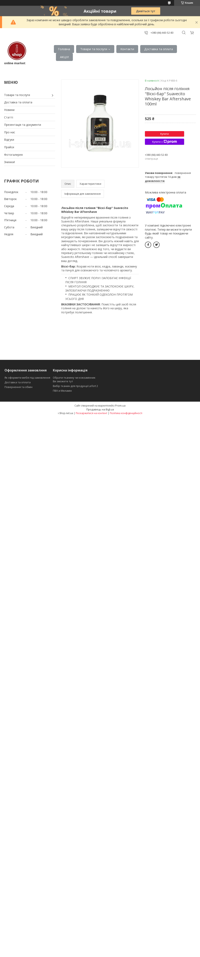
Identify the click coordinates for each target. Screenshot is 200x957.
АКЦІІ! (64, 57)
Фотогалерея (13, 155)
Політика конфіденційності (126, 413)
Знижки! (9, 162)
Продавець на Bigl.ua (100, 409)
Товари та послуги (93, 49)
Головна (64, 49)
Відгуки (9, 139)
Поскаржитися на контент (91, 413)
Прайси (9, 147)
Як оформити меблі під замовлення (27, 377)
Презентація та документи (22, 125)
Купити (164, 133)
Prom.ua (120, 405)
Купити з (164, 142)
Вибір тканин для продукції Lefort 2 (75, 386)
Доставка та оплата (158, 49)
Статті (8, 117)
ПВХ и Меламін (62, 390)
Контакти (127, 49)
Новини (9, 110)
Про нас (9, 132)
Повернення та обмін (18, 387)
